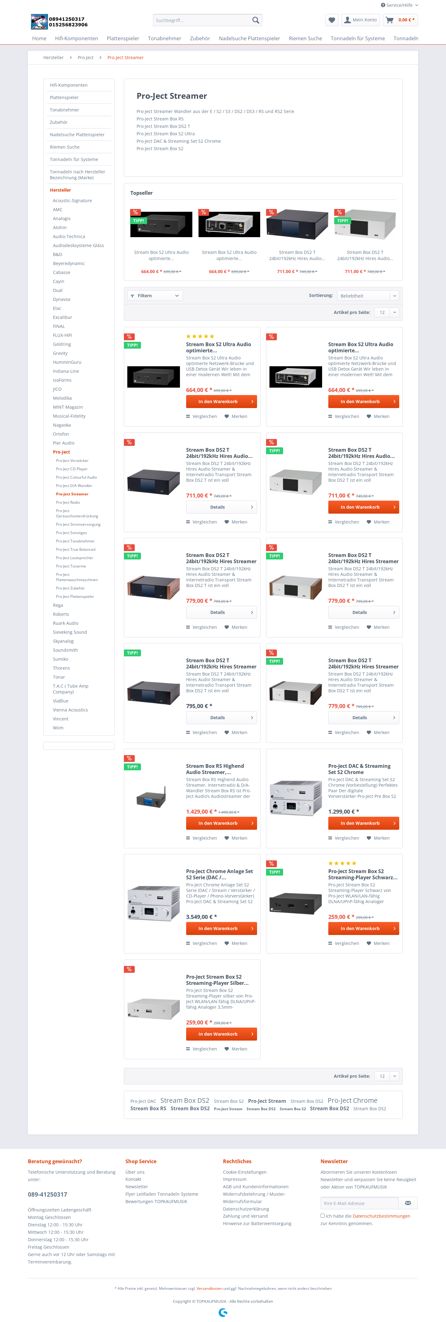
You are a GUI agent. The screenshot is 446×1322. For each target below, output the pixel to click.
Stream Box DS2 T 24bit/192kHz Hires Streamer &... (221, 558)
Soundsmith (65, 650)
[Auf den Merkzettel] (236, 416)
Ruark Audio (65, 623)
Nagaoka (62, 425)
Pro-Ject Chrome (353, 1100)
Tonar (59, 677)
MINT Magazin (68, 407)
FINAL (59, 326)
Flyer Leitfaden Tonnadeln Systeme (161, 1194)
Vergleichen (201, 416)
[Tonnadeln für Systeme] (357, 38)
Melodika (62, 398)
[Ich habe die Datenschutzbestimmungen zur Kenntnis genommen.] (323, 1216)
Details (231, 506)
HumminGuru (67, 362)
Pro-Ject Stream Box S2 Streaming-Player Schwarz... (363, 874)
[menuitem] (207, 23)
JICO (57, 389)
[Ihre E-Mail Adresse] (360, 1203)
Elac (57, 308)
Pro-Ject (61, 452)
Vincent (60, 719)
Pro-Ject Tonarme (71, 566)
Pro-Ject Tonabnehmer (75, 541)
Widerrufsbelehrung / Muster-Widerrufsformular (254, 1197)
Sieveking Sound (70, 632)
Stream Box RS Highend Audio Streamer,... (215, 769)
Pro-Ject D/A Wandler (74, 485)
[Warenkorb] (400, 20)
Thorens (61, 668)
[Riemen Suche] (305, 38)
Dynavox (61, 299)
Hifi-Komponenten (69, 85)
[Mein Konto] (360, 20)
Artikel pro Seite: (352, 312)
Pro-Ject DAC (143, 1101)
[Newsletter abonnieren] (408, 1203)
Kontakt (133, 1179)
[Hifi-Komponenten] (77, 38)
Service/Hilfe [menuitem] (397, 5)
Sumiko (60, 659)
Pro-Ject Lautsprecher (74, 557)
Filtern (141, 295)
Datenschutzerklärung (246, 1209)
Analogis (62, 218)
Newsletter (136, 1186)
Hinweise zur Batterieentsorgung (257, 1223)
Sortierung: (321, 295)
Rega (58, 605)
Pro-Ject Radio (68, 502)
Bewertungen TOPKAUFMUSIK (156, 1201)
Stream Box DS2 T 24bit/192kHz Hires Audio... (297, 255)
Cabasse (61, 272)
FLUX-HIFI (62, 335)
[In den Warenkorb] (221, 401)
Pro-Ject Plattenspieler (75, 596)
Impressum (235, 1179)
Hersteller (60, 190)
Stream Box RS (149, 1108)
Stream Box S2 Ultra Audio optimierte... (161, 255)
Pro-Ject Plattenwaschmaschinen (77, 577)
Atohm (60, 227)
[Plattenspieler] (123, 38)
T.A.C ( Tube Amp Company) (71, 689)
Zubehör (59, 122)
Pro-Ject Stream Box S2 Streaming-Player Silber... (217, 980)
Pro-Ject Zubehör (70, 588)
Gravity (60, 353)
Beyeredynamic (69, 263)
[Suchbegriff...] (207, 20)
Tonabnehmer (64, 110)
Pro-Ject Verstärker (72, 460)
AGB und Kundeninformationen (256, 1186)
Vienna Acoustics (70, 710)
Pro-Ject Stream (267, 1101)
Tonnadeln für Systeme (74, 159)
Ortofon (61, 434)
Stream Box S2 (229, 1101)
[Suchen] (255, 20)
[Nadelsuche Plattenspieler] (250, 38)
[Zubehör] (200, 38)
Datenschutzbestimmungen (381, 1216)
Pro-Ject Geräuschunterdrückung (77, 513)
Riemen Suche (65, 147)
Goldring (62, 344)
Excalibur (62, 317)
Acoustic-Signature (72, 200)
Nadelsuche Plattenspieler (77, 134)
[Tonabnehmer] (165, 38)
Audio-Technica (69, 236)
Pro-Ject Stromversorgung (78, 524)
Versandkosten (209, 1288)
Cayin (58, 281)
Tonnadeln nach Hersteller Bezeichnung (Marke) (77, 174)
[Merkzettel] (332, 20)
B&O (57, 254)
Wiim (58, 728)
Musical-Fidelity (69, 416)
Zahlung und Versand (245, 1216)
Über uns (135, 1172)
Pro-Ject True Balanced (75, 549)
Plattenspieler (64, 97)
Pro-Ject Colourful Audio (76, 477)
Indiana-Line (66, 371)
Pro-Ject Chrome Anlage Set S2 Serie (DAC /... (219, 874)
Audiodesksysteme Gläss (78, 245)
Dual (58, 290)
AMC (58, 209)
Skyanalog (63, 641)
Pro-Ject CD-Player (72, 469)
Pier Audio (63, 443)
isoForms (62, 380)
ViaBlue (60, 701)
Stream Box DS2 (185, 1100)
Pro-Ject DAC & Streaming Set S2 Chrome (359, 769)
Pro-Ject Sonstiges (71, 532)
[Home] (39, 38)
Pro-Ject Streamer (72, 494)
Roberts (61, 614)
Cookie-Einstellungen (245, 1172)
